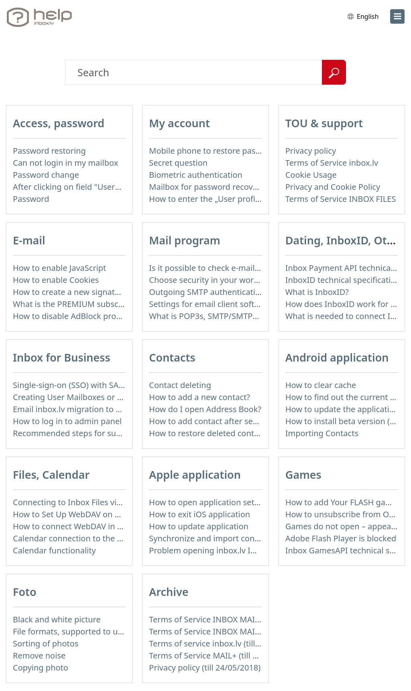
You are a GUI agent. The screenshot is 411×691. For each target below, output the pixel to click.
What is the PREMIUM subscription (78, 304)
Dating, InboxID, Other (345, 240)
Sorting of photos (45, 643)
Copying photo (40, 667)
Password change (46, 174)
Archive (168, 591)
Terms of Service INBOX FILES (340, 198)
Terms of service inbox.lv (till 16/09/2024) (225, 643)
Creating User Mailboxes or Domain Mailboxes (100, 397)
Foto (25, 591)
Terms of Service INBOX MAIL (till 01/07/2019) (234, 631)
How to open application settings (211, 502)
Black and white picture (57, 619)
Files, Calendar (51, 474)
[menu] (397, 16)
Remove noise (39, 655)
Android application (337, 357)
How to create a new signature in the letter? (95, 292)
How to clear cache (320, 385)
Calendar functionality (54, 550)
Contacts (172, 357)
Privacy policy (310, 150)
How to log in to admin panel (67, 421)
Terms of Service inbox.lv (331, 162)
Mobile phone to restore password (214, 150)
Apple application (195, 474)
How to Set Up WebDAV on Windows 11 (86, 514)
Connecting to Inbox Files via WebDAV (84, 502)
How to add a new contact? (199, 397)
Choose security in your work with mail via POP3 (239, 279)
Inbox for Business (61, 357)
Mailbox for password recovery (207, 186)
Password (31, 198)
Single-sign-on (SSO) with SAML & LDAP (86, 385)
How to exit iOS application (199, 514)
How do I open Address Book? (205, 409)
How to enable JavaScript (59, 267)
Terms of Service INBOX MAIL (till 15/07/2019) (234, 619)
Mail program (184, 240)
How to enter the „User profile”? (208, 198)
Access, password (58, 123)
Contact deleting (180, 385)
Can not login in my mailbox (65, 162)
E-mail (29, 240)
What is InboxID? (317, 292)
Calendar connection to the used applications (98, 538)
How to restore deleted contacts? (211, 433)
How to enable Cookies (56, 279)
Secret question (178, 162)
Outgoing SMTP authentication (207, 292)
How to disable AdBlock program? (76, 316)
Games (303, 474)
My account (179, 123)
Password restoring (49, 150)
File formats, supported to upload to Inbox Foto (102, 631)
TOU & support (324, 123)
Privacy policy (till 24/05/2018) (204, 667)
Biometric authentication (195, 174)
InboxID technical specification (343, 279)
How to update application (198, 526)
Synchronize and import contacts (211, 538)
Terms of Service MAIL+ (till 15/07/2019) (223, 655)
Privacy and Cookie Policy (332, 186)
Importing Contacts (321, 433)
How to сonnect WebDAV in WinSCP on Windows (103, 526)
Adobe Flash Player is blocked (341, 538)
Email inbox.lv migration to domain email (90, 409)
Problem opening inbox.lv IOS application (227, 550)
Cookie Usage (311, 174)
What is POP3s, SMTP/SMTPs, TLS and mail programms (252, 316)
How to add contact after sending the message (237, 421)
